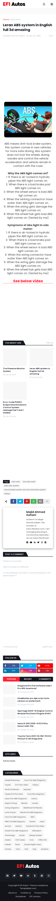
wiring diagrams (12, 808)
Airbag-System (35, 835)
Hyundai (27, 789)
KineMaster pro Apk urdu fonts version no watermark (33, 699)
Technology (10, 835)
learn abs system (11, 485)
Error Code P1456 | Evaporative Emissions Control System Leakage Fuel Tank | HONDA (14, 407)
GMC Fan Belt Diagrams (15, 821)
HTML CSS (42, 840)
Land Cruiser (10, 812)
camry (34, 798)
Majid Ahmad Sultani (35, 513)
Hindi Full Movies (12, 789)
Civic (32, 840)
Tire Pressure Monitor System (14, 370)
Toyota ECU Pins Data (14, 794)
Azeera (8, 840)
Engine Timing (11, 803)
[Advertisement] (28, 71)
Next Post (47, 646)
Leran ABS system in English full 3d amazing (40, 371)
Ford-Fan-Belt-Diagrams (15, 817)
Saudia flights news (32, 844)
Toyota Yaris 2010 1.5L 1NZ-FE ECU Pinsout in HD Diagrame (34, 737)
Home (6, 19)
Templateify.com (28, 888)
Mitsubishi (36, 831)
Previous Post (10, 646)
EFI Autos (24, 885)
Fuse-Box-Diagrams (35, 794)
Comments (45, 679)
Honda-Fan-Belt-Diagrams (16, 831)
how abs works (29, 481)
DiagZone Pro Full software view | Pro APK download (34, 687)
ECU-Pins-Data (21, 785)
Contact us (25, 892)
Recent (28, 679)
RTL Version (35, 896)
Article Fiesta (9, 760)
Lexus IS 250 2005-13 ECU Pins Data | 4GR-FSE (32, 725)
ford (26, 849)
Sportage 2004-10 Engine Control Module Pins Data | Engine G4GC (35, 712)
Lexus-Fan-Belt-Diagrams (16, 798)
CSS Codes (20, 840)
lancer (22, 835)
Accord (8, 826)
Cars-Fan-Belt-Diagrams (35, 780)
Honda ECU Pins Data (35, 826)
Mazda (24, 803)
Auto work (15, 19)
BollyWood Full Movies (33, 808)
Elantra (19, 826)
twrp (34, 849)
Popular (11, 679)
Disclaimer (21, 896)
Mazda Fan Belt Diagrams (31, 812)
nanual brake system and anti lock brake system (25, 489)
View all (49, 342)
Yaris (18, 849)
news (42, 821)
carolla (35, 803)
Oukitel (8, 844)
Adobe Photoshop (12, 780)
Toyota (8, 785)
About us (12, 892)
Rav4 (17, 844)
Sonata (8, 849)
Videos (7, 493)
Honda (32, 821)
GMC (32, 817)
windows (44, 849)
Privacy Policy (41, 892)
